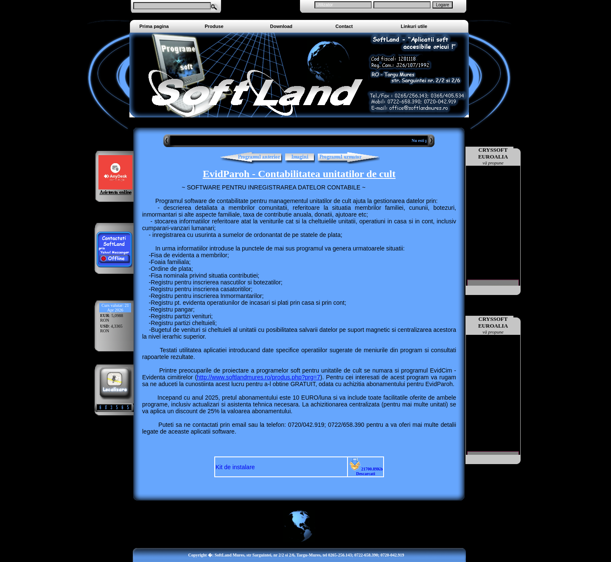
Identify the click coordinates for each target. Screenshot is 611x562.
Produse (214, 26)
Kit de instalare (235, 467)
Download (281, 26)
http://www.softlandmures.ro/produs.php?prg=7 (258, 377)
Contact (344, 26)
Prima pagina (154, 26)
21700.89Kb (365, 471)
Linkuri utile (414, 26)
